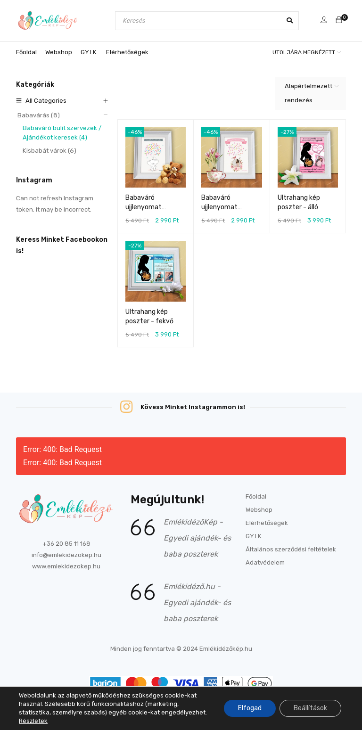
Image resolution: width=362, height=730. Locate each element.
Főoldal (256, 496)
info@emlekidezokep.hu (66, 554)
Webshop (259, 509)
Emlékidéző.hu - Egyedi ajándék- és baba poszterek (197, 602)
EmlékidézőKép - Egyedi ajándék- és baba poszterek (197, 537)
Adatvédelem (265, 562)
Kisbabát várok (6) (48, 150)
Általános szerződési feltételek (291, 549)
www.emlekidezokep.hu (66, 566)
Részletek (33, 720)
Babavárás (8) (37, 115)
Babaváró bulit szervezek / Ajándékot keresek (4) (61, 132)
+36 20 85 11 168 (66, 543)
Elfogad (250, 708)
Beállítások (310, 708)
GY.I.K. (254, 536)
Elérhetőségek (267, 522)
